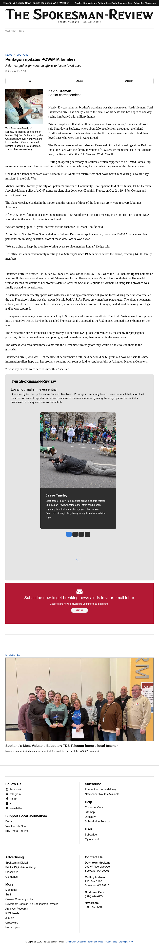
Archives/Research (16, 908)
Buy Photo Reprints (17, 830)
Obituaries (11, 876)
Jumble (9, 918)
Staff (8, 894)
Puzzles (78, 3)
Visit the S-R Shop (16, 826)
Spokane (22, 54)
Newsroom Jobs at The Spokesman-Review (31, 904)
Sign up (79, 610)
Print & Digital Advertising (20, 867)
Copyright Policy (126, 942)
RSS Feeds (12, 913)
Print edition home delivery (101, 789)
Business (46, 3)
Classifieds (111, 3)
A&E (55, 3)
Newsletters (89, 3)
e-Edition (100, 3)
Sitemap (90, 812)
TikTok (11, 798)
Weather (64, 3)
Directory (90, 816)
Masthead (11, 889)
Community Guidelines (76, 942)
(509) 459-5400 (94, 907)
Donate (9, 821)
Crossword (11, 922)
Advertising (14, 857)
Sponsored (18, 655)
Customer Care (125, 3)
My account (150, 3)
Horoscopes (12, 927)
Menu (7, 3)
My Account (92, 839)
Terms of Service (95, 942)
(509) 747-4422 (94, 896)
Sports (36, 3)
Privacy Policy (111, 942)
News (28, 3)
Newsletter (13, 808)
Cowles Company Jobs (19, 899)
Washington (10, 31)
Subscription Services (98, 821)
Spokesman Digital (16, 862)
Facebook (13, 789)
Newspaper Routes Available (102, 794)
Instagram (13, 794)
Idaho (21, 31)
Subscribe (139, 3)
